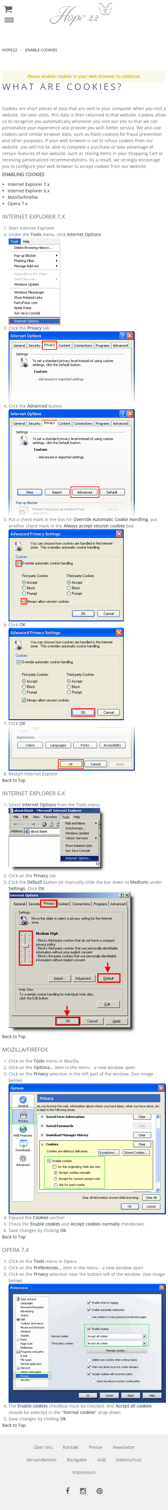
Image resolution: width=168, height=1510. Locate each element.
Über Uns (43, 1447)
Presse (95, 1447)
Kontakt (71, 1447)
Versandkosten (41, 1460)
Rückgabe (77, 1460)
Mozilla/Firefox (23, 197)
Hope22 (9, 50)
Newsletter (124, 1447)
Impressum (84, 1472)
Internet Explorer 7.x (28, 184)
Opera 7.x (17, 203)
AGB (101, 1460)
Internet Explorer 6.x (28, 191)
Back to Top (14, 780)
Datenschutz (129, 1460)
